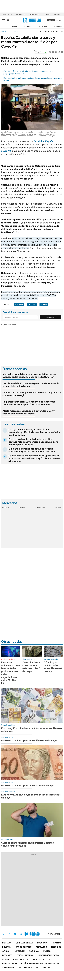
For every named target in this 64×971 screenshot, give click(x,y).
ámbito (4, 31)
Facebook (9, 934)
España (49, 141)
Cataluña (15, 31)
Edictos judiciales (28, 967)
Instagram (15, 934)
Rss (50, 959)
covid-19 (6, 150)
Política (57, 26)
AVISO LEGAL (8, 967)
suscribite (51, 20)
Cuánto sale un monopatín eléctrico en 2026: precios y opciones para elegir (32, 394)
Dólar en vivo (20, 14)
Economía (28, 26)
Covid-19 (31, 304)
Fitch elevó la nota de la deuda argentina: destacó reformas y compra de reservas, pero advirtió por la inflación (33, 442)
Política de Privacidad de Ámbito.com (40, 963)
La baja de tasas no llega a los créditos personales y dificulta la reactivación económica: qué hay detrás (34, 432)
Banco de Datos (23, 947)
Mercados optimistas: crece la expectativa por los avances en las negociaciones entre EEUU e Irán (29, 375)
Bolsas (22, 507)
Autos (5, 959)
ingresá (58, 20)
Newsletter (54, 934)
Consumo (47, 14)
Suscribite (50, 317)
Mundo (47, 951)
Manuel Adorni (34, 14)
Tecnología (38, 959)
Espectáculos (20, 959)
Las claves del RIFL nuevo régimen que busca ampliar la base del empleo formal (31, 385)
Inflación (57, 14)
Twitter (3, 934)
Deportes (7, 955)
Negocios (56, 947)
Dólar (14, 26)
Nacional (34, 951)
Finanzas (43, 26)
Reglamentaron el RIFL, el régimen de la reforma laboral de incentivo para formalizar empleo (29, 403)
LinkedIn (21, 934)
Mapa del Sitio (9, 963)
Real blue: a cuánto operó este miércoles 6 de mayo (29, 740)
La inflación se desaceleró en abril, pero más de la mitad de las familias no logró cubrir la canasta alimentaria (34, 458)
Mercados (41, 947)
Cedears (58, 507)
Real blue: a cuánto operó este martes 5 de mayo (27, 785)
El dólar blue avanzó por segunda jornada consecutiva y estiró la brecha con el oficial (31, 450)
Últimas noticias (24, 943)
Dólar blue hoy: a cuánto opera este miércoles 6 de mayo (31, 667)
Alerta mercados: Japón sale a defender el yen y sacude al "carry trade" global (29, 412)
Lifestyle (20, 951)
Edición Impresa (25, 955)
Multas (46, 967)
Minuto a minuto (9, 659)
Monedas (5, 507)
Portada (6, 943)
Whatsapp (33, 934)
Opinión (6, 951)
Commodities (40, 507)
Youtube (27, 934)
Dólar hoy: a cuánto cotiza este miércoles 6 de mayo (53, 667)
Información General (49, 955)
